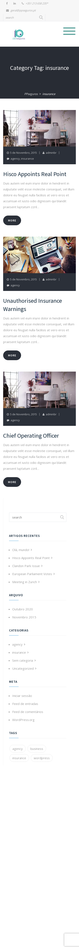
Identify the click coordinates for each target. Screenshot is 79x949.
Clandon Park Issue (26, 566)
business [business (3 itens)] (36, 749)
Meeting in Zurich (24, 582)
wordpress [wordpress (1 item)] (42, 758)
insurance (27, 158)
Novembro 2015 (24, 617)
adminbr (51, 153)
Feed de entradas (25, 704)
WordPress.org (23, 720)
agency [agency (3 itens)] (17, 749)
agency (15, 158)
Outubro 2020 (22, 609)
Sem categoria (22, 660)
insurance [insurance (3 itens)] (19, 758)
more (12, 220)
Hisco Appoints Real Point (31, 558)
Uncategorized (23, 668)
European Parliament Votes (32, 574)
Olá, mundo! (20, 550)
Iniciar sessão (22, 696)
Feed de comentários (27, 712)
